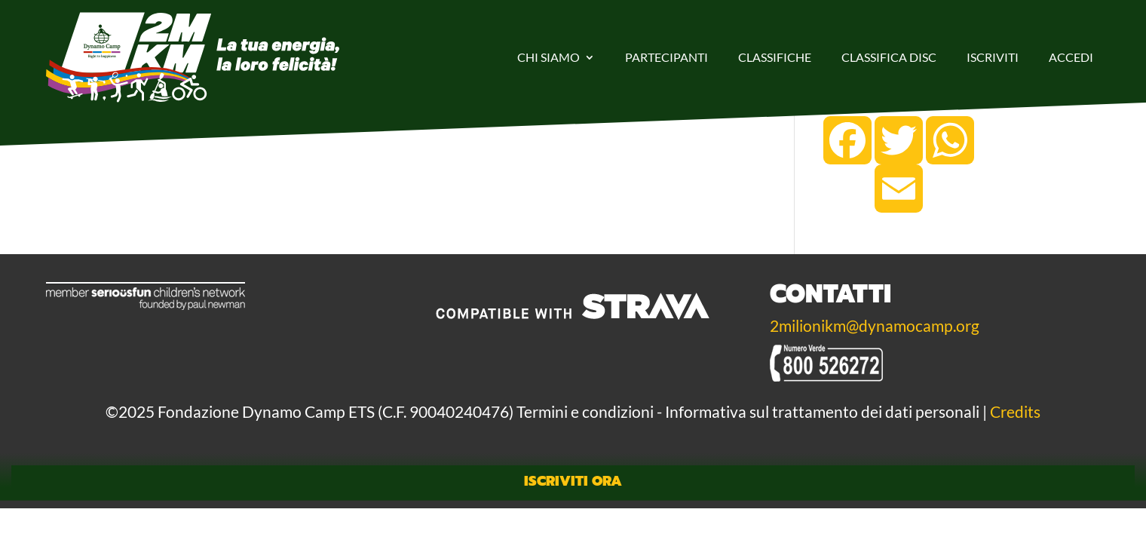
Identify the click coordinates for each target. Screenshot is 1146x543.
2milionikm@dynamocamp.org (874, 326)
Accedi (1071, 57)
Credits (1015, 412)
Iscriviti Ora (573, 481)
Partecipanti (666, 57)
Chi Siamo (548, 57)
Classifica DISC (888, 57)
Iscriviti (993, 57)
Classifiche (774, 57)
